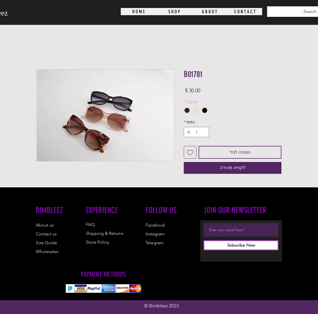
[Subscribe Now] (241, 245)
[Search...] (298, 11)
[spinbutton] (196, 132)
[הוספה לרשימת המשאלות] (190, 152)
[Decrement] (204, 132)
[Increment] (188, 132)
